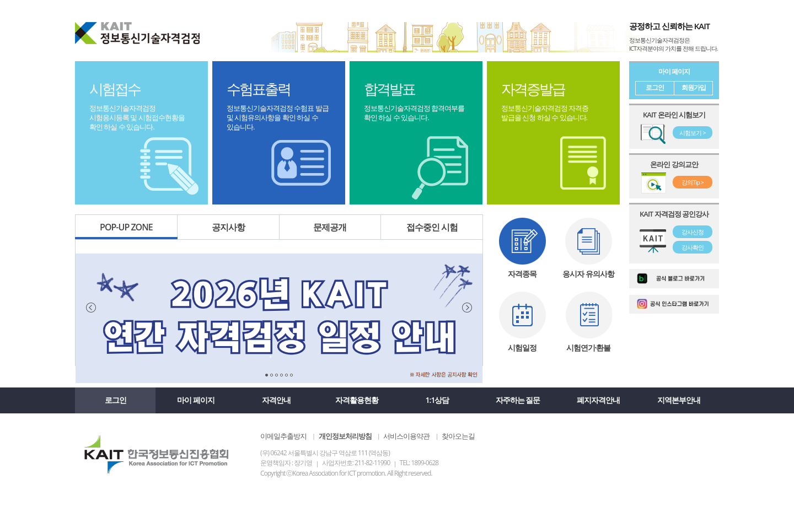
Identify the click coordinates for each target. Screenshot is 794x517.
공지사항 (228, 227)
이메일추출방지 (283, 436)
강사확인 (693, 247)
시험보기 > (692, 132)
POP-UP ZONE (127, 230)
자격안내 (276, 400)
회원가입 (694, 87)
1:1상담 (437, 400)
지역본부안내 (678, 400)
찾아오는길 (458, 436)
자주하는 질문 (518, 400)
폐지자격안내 (598, 400)
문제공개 (329, 227)
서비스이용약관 (406, 436)
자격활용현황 (356, 400)
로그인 (655, 87)
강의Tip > (693, 182)
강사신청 (693, 232)
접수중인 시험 (432, 227)
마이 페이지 (195, 400)
